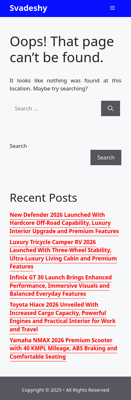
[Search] (110, 108)
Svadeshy (28, 7)
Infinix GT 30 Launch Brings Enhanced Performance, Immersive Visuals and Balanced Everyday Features (61, 285)
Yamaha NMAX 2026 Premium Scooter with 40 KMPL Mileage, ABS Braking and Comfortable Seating (63, 348)
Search (18, 145)
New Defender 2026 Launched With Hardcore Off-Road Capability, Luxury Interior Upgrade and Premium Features (64, 223)
